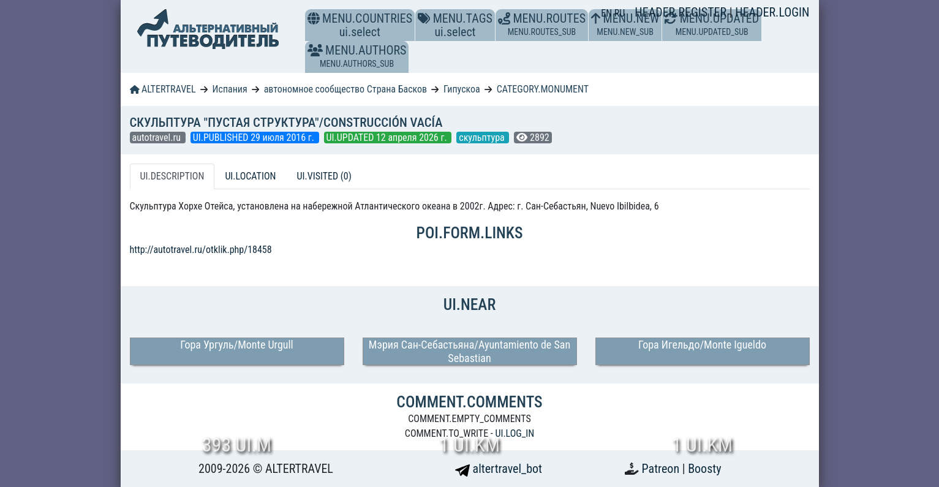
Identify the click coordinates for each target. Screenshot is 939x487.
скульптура (483, 137)
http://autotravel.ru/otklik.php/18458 (201, 249)
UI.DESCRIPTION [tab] (172, 176)
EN (607, 13)
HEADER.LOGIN (772, 12)
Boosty (704, 468)
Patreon (662, 468)
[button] (315, 50)
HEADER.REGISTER (682, 12)
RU (619, 13)
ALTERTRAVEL (163, 89)
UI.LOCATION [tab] (250, 176)
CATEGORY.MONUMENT (543, 89)
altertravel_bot (498, 468)
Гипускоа (461, 89)
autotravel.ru (157, 137)
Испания (230, 89)
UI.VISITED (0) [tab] (323, 176)
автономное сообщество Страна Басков (346, 89)
